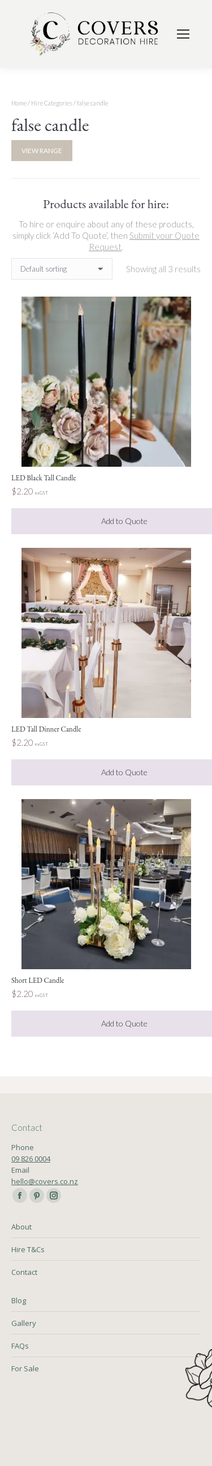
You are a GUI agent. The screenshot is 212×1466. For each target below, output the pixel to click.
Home (19, 103)
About (21, 1227)
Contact (24, 1272)
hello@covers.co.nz (44, 1181)
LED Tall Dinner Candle (46, 729)
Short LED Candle (37, 980)
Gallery (23, 1323)
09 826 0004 (30, 1159)
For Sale (25, 1368)
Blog (18, 1300)
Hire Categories (51, 103)
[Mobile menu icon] (183, 34)
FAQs (20, 1346)
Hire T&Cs (28, 1249)
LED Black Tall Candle (43, 478)
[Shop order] (62, 269)
